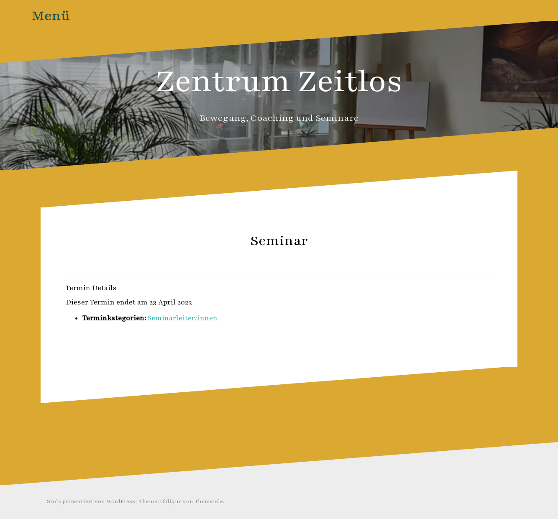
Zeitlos (295, 259)
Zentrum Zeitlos (279, 81)
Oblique (171, 501)
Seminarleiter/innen (183, 318)
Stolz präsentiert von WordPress (91, 501)
